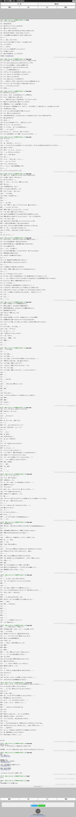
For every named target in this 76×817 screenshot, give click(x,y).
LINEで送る (42, 805)
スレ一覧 (19, 4)
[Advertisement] (38, 14)
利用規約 (44, 815)
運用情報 (39, 815)
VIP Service (40, 814)
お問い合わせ (33, 815)
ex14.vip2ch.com (5, 756)
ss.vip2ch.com (9, 56)
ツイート (35, 805)
